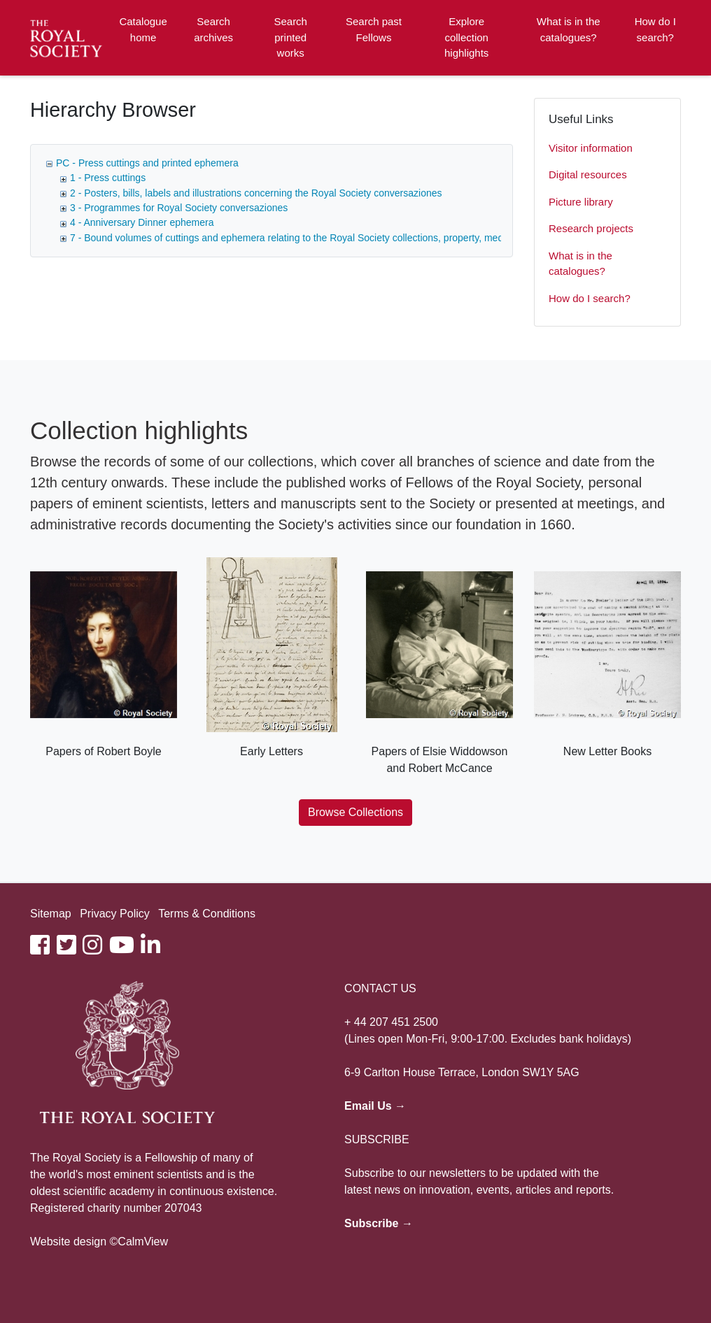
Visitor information (591, 148)
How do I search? (655, 29)
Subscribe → (378, 1223)
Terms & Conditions (206, 914)
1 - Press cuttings (108, 177)
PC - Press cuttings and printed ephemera (147, 163)
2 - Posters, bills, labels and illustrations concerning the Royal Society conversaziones (256, 193)
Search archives (213, 29)
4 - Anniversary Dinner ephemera (141, 222)
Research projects (591, 228)
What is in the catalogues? (568, 29)
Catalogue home (143, 29)
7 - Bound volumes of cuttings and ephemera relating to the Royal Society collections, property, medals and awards (319, 237)
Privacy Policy (115, 914)
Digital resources (588, 174)
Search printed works (290, 37)
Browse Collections (355, 812)
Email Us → (375, 1106)
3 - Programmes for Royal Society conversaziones (179, 207)
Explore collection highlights (466, 37)
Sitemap (50, 914)
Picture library (581, 202)
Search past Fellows (374, 29)
